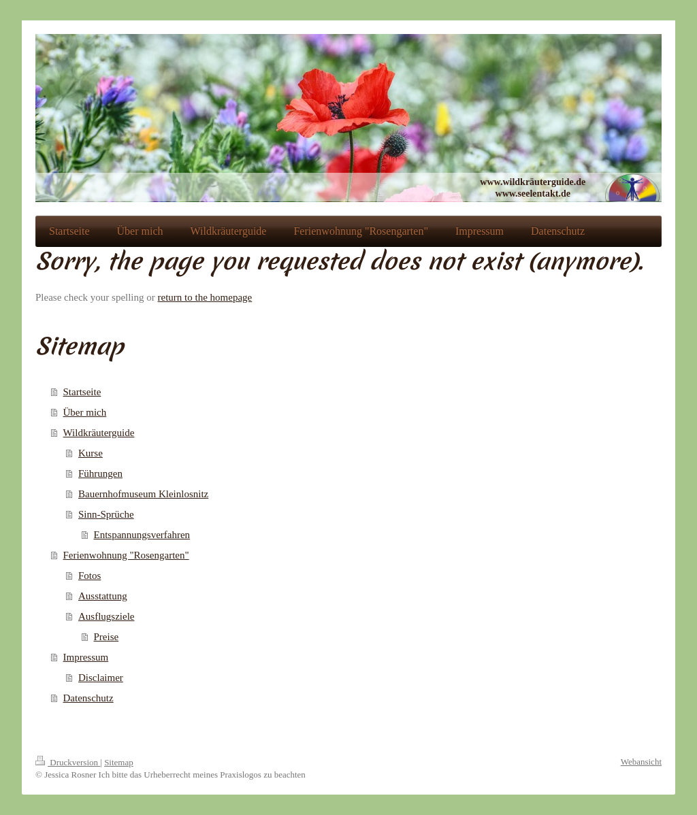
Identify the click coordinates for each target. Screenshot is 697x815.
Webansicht (641, 761)
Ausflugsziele (106, 616)
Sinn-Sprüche (106, 514)
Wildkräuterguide (99, 432)
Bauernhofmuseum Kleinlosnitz (143, 493)
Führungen (100, 473)
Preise (106, 636)
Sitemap (118, 762)
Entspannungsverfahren (142, 534)
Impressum (86, 657)
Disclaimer (100, 677)
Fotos (89, 575)
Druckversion (67, 762)
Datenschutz (88, 698)
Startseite (82, 391)
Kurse (90, 453)
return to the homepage (205, 297)
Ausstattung (102, 596)
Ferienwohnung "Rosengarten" (126, 555)
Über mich (85, 412)
